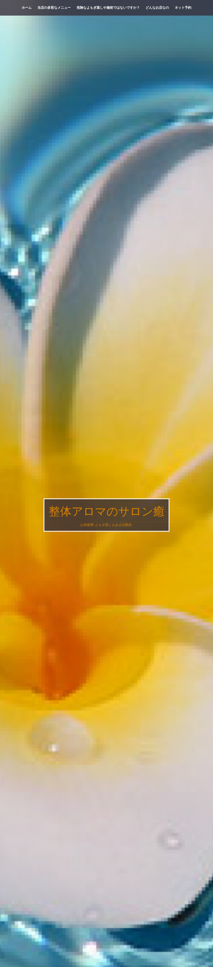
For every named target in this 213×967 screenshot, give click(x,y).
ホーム (27, 8)
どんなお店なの (157, 8)
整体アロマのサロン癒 (107, 511)
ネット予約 (183, 8)
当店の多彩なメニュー (54, 8)
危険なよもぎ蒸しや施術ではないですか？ (108, 8)
